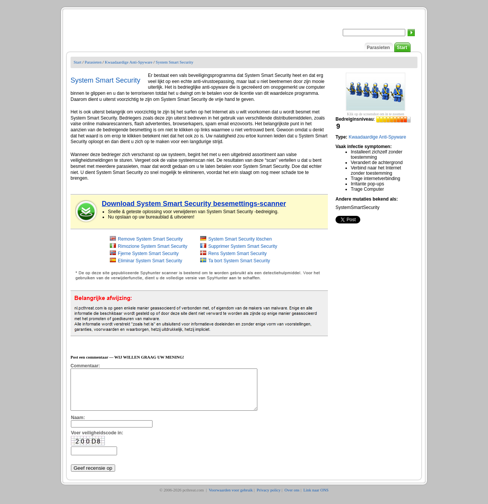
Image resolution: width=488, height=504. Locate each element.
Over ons (291, 498)
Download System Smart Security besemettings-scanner (194, 203)
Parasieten (378, 47)
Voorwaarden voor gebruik (231, 498)
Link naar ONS (316, 498)
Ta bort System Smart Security (239, 260)
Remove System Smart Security (150, 239)
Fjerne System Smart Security (148, 253)
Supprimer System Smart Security (242, 246)
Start (402, 47)
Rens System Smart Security (237, 253)
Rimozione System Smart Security (152, 246)
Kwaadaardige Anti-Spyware (128, 62)
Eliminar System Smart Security (150, 260)
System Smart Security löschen (240, 239)
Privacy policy (269, 498)
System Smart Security (174, 62)
